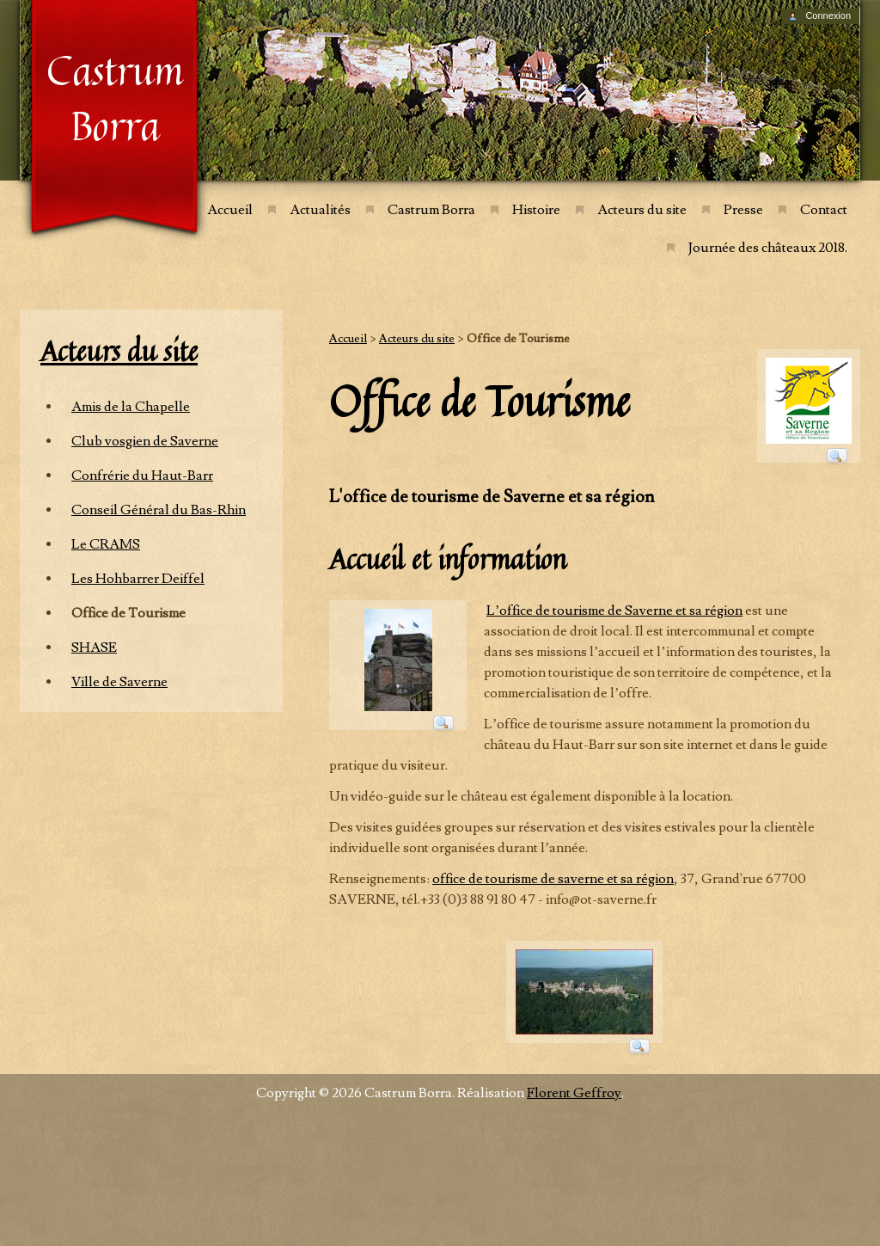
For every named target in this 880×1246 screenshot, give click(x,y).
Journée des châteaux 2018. (767, 247)
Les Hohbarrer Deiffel (138, 578)
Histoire (536, 209)
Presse (743, 209)
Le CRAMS (105, 544)
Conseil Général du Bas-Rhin (158, 510)
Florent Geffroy (574, 1093)
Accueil (230, 209)
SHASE (94, 647)
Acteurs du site (642, 209)
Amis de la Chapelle (130, 406)
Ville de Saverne (119, 682)
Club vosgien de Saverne (144, 441)
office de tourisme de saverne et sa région (553, 878)
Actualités (320, 209)
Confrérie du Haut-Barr (142, 475)
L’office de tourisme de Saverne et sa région (614, 610)
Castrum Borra (431, 209)
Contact (823, 209)
